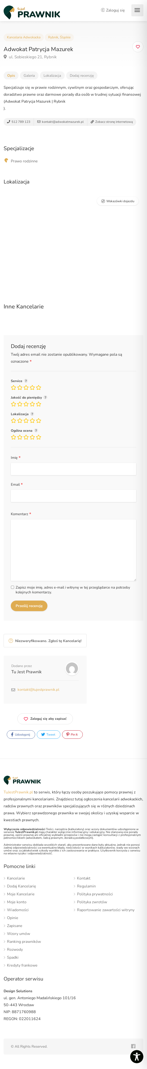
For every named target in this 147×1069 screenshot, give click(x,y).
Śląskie (65, 37)
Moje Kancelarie (21, 894)
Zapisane (14, 925)
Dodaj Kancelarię (21, 886)
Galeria (29, 75)
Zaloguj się (113, 10)
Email (17, 485)
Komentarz (21, 514)
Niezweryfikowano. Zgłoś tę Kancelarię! (45, 640)
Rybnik (53, 37)
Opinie (12, 918)
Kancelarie (16, 878)
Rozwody (15, 949)
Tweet (48, 734)
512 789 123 (18, 122)
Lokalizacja (52, 75)
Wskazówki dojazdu (120, 201)
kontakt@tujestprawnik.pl (38, 689)
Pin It (72, 734)
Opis (11, 75)
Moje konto (16, 902)
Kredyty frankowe (22, 965)
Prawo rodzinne (24, 161)
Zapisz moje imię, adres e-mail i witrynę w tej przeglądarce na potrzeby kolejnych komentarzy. (73, 590)
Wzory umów (18, 933)
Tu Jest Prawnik (26, 672)
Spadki (13, 957)
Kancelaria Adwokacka (23, 37)
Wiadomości (18, 910)
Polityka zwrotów (92, 902)
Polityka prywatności (95, 894)
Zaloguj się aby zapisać (45, 718)
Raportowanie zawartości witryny (105, 910)
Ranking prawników (24, 941)
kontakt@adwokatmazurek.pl (60, 122)
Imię (16, 458)
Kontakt (83, 878)
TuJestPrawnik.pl (18, 792)
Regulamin (86, 886)
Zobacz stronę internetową (112, 122)
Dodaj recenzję (82, 75)
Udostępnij (20, 734)
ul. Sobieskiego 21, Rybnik (30, 57)
